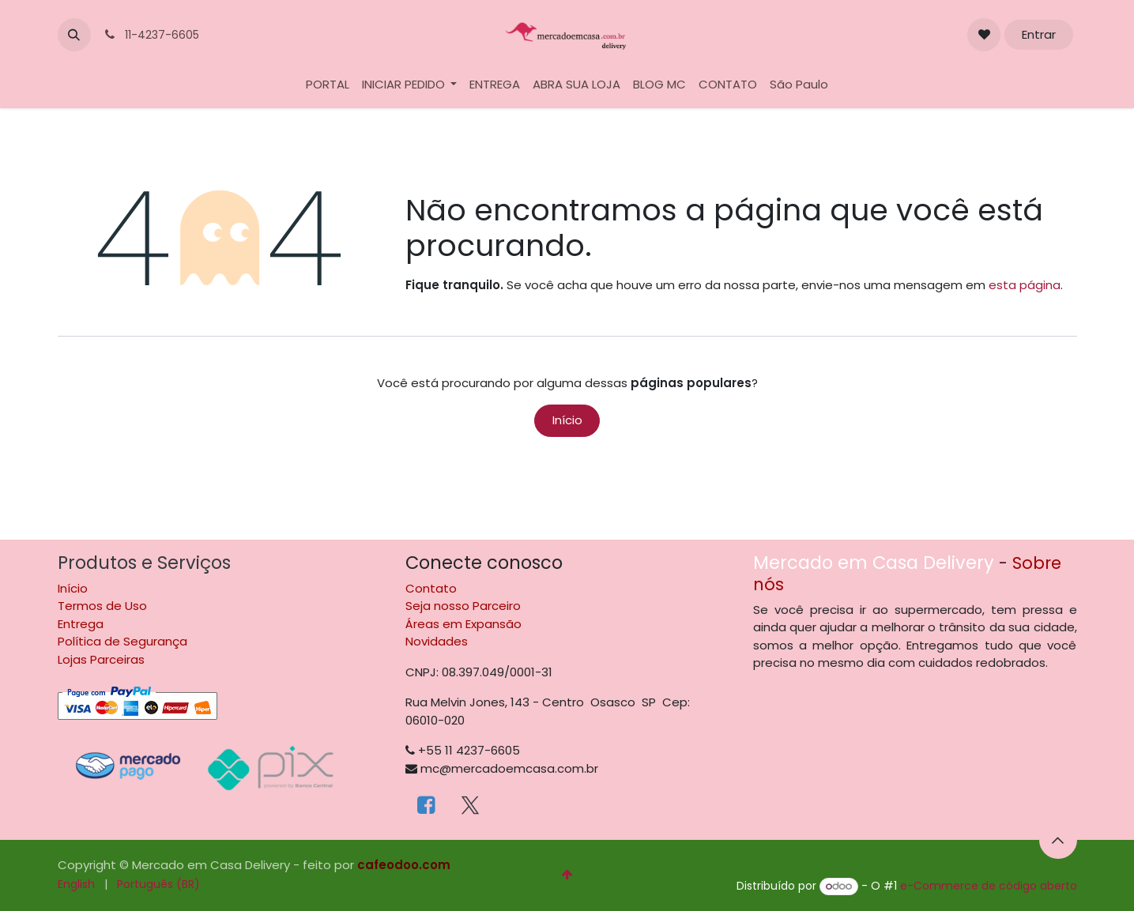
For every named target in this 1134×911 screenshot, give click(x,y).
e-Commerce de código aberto (988, 886)
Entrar (1039, 34)
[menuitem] (328, 85)
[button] (74, 34)
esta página (1025, 285)
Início (567, 420)
